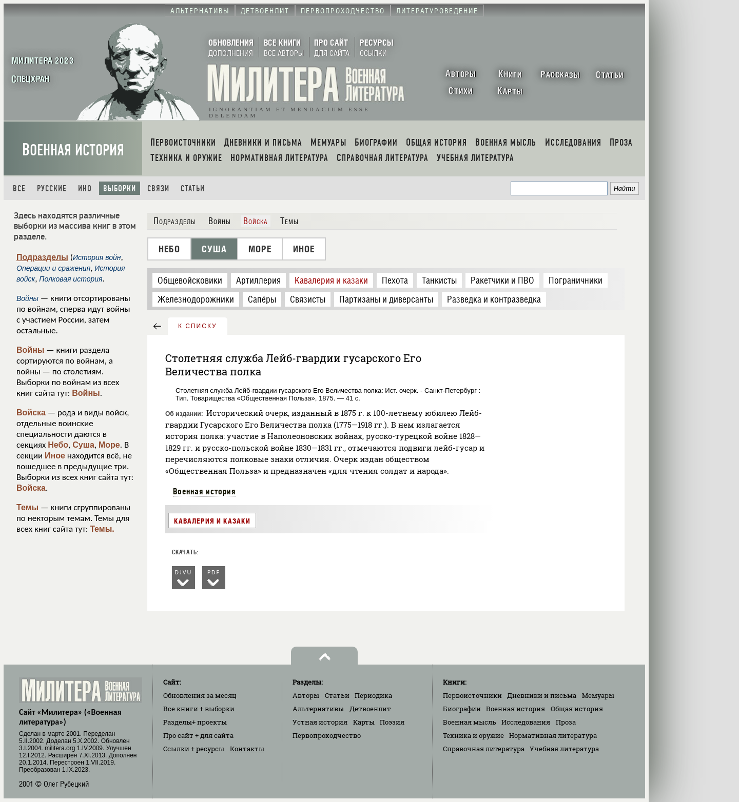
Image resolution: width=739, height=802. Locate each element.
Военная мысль (469, 722)
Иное (55, 455)
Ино (85, 188)
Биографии (462, 708)
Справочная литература (483, 748)
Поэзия (392, 722)
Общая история (577, 708)
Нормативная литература (553, 735)
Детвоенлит (370, 708)
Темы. (102, 529)
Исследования (525, 722)
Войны (30, 350)
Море (109, 444)
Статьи (193, 188)
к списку (197, 326)
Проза (566, 722)
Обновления (200, 695)
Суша (83, 444)
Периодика (373, 695)
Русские (52, 188)
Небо (58, 444)
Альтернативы (318, 708)
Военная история (73, 150)
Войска (31, 412)
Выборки (119, 188)
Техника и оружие (473, 735)
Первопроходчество (327, 735)
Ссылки (193, 748)
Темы (27, 507)
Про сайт (198, 735)
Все (19, 188)
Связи (158, 188)
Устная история (320, 722)
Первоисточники (472, 695)
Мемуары (598, 695)
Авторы (306, 695)
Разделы (195, 722)
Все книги (199, 708)
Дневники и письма (541, 695)
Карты (364, 722)
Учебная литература (564, 748)
